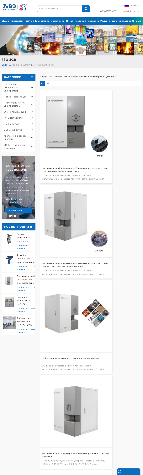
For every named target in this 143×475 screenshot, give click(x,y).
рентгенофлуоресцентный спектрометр (71, 388)
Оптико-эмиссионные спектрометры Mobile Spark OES (25, 238)
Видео (113, 21)
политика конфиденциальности (36, 472)
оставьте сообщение (124, 472)
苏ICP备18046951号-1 (93, 472)
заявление (58, 21)
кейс (78, 463)
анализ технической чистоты (15, 137)
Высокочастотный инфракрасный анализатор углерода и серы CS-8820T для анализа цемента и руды (89, 130)
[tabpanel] (26, 387)
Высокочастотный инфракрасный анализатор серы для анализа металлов (26, 280)
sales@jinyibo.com (132, 11)
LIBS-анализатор (13, 129)
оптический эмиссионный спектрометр (11, 87)
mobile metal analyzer (15, 96)
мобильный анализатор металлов (70, 422)
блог (130, 463)
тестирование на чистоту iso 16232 (72, 369)
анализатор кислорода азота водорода (72, 403)
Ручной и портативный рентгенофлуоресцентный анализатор (26, 259)
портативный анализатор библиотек (70, 410)
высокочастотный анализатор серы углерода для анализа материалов (87, 186)
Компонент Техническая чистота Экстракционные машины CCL (25, 301)
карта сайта (8, 472)
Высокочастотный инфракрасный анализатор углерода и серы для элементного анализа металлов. (54, 130)
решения (80, 21)
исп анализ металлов (69, 416)
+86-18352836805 (107, 11)
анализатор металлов (69, 375)
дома (5, 21)
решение (65, 463)
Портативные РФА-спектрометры (14, 104)
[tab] (10, 364)
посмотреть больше (23, 247)
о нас (69, 21)
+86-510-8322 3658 (20, 395)
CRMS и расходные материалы (14, 146)
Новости (90, 463)
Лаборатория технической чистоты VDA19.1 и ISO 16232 (25, 322)
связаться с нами (130, 21)
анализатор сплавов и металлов (69, 395)
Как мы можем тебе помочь (18, 167)
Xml (17, 472)
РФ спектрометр (13, 117)
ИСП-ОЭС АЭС (12, 123)
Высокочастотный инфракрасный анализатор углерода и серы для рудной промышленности (122, 186)
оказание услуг (98, 21)
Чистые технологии (37, 21)
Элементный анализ (15, 111)
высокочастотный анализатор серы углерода (73, 381)
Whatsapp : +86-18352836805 (15, 201)
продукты (16, 21)
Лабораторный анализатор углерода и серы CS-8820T (122, 130)
